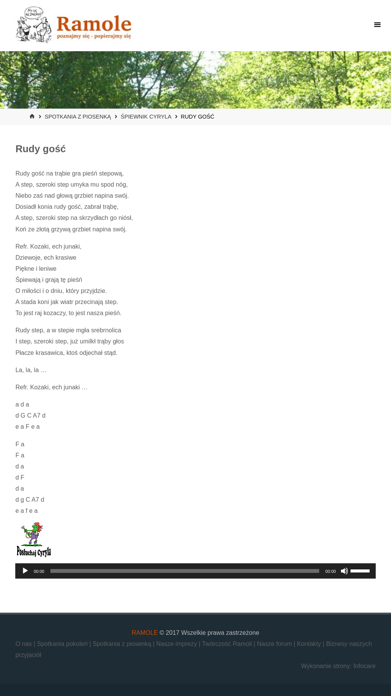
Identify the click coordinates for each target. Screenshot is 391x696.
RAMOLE (145, 632)
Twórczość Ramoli (228, 643)
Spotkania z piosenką (78, 117)
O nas (24, 643)
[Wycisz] (344, 571)
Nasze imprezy (177, 643)
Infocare (364, 665)
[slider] (184, 571)
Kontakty (310, 643)
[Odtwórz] (25, 571)
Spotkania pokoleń (63, 643)
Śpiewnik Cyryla (146, 117)
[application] (195, 571)
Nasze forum (275, 643)
